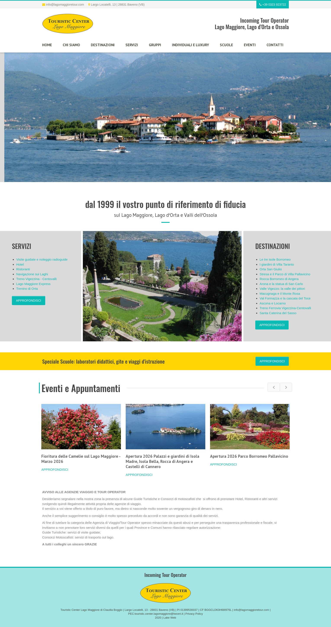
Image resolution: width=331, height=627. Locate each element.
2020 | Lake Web (165, 617)
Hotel (20, 264)
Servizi (131, 45)
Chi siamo (71, 45)
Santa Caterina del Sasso (278, 313)
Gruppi (155, 45)
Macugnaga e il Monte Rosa (280, 293)
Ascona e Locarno (273, 303)
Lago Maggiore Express (33, 284)
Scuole (226, 45)
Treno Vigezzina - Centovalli (36, 279)
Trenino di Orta (27, 288)
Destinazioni (103, 45)
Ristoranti (23, 269)
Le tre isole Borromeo (275, 259)
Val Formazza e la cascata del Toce (285, 298)
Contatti (275, 45)
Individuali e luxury (190, 45)
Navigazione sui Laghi (32, 274)
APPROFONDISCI (28, 300)
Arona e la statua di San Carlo (281, 284)
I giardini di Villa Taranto (277, 264)
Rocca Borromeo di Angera (279, 279)
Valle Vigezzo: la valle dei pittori (282, 288)
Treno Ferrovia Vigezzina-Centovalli (285, 308)
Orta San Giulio (271, 269)
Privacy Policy (194, 613)
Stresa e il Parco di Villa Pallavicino (285, 274)
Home (47, 45)
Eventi (250, 45)
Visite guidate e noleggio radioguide (41, 259)
